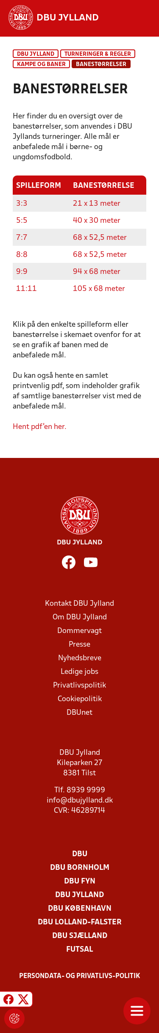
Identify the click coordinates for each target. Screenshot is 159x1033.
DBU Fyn (79, 881)
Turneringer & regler (97, 54)
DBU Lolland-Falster (80, 922)
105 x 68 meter (99, 289)
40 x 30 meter (96, 220)
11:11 (26, 289)
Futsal (79, 949)
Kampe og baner (41, 64)
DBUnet (79, 712)
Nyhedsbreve (79, 658)
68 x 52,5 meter (100, 238)
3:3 (22, 203)
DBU (79, 854)
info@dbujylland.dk (80, 800)
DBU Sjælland (79, 936)
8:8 (22, 255)
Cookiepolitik (80, 699)
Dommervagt (79, 631)
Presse (79, 644)
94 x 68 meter (96, 272)
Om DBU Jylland (80, 617)
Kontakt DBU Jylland (79, 603)
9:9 (22, 272)
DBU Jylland (35, 54)
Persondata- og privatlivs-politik (79, 976)
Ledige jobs (79, 672)
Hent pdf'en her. (40, 427)
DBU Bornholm (79, 868)
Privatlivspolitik (79, 685)
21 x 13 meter (96, 203)
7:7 (22, 238)
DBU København (80, 908)
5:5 (22, 220)
